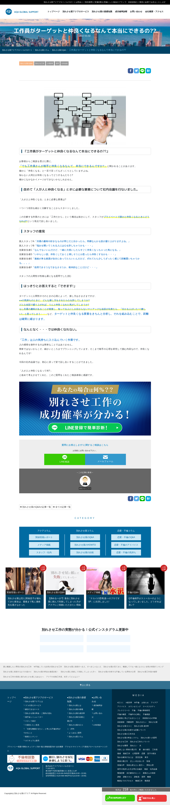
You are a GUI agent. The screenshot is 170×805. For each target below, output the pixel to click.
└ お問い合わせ (97, 715)
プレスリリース (123, 710)
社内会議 (70, 63)
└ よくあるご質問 (74, 733)
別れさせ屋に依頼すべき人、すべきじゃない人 (83, 667)
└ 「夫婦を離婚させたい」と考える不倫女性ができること (42, 731)
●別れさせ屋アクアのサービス (38, 697)
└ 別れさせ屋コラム (75, 736)
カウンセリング (134, 706)
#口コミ (120, 702)
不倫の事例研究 (144, 710)
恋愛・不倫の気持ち (126, 552)
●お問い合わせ (97, 699)
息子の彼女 (151, 753)
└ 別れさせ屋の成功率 (76, 713)
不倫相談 (146, 714)
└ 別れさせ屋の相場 (75, 709)
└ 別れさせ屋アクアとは (33, 701)
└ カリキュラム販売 (31, 740)
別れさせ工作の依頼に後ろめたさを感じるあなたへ (23, 676)
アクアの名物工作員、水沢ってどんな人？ (63, 676)
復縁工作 (126, 753)
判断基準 (130, 722)
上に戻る (85, 685)
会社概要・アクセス (154, 11)
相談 (146, 769)
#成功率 (129, 702)
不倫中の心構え (134, 714)
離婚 (149, 777)
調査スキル (127, 777)
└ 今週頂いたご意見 (31, 725)
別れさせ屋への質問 (149, 738)
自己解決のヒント (134, 773)
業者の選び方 (122, 761)
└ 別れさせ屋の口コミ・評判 (75, 727)
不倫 (133, 710)
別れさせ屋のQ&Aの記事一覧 (35, 507)
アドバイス (121, 706)
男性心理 (150, 765)
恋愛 (143, 753)
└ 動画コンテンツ (30, 736)
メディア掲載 (43, 544)
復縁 (119, 753)
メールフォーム (105, 458)
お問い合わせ (136, 11)
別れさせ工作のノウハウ (140, 741)
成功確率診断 (121, 11)
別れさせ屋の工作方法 (126, 734)
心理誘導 (54, 63)
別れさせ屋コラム (50, 50)
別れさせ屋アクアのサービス (75, 11)
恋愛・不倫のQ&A (126, 537)
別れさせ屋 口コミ (124, 726)
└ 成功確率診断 (97, 707)
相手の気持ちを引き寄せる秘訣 (129, 769)
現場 (148, 761)
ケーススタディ (149, 706)
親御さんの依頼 (149, 773)
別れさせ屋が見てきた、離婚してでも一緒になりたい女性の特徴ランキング (134, 667)
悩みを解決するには (125, 757)
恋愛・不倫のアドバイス (126, 544)
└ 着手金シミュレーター (33, 717)
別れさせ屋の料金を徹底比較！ (46, 672)
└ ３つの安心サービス (32, 705)
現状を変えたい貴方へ (135, 765)
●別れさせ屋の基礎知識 (76, 699)
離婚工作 (139, 781)
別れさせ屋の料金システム (128, 738)
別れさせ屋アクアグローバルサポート (20, 50)
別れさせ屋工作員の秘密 (148, 672)
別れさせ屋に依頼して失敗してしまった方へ (78, 672)
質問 (62, 63)
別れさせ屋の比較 (85, 552)
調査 (119, 777)
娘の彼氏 (146, 749)
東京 (146, 757)
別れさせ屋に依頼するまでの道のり (17, 672)
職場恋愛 (120, 773)
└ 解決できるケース (31, 709)
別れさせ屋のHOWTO (85, 544)
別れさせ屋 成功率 (141, 726)
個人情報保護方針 (48, 747)
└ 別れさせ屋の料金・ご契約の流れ (37, 713)
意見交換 (139, 757)
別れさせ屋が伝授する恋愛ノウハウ (131, 730)
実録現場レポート (44, 537)
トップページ (53, 11)
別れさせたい (141, 722)
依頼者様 (120, 722)
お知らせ (145, 702)
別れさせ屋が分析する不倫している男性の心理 (117, 672)
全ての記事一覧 (62, 507)
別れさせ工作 (42, 63)
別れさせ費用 (122, 745)
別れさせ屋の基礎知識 (102, 11)
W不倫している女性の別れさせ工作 (48, 667)
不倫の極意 (121, 714)
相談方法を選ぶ (149, 797)
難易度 (147, 781)
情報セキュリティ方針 (31, 747)
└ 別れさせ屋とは (74, 705)
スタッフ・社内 (44, 552)
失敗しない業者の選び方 (127, 749)
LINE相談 (64, 459)
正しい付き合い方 (137, 761)
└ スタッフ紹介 (29, 721)
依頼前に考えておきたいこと (128, 718)
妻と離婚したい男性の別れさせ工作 (17, 667)
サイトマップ (78, 747)
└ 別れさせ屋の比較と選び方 (76, 719)
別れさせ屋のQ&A (71, 50)
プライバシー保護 (14, 747)
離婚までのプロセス (125, 781)
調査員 (136, 777)
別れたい (133, 745)
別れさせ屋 (153, 722)
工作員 (154, 749)
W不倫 (136, 702)
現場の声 (120, 765)
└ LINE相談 (96, 725)
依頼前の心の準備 (150, 718)
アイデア (154, 702)
